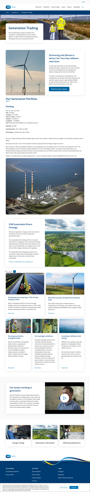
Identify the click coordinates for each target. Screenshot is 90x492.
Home (7, 12)
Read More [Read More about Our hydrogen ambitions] (38, 368)
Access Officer (10, 474)
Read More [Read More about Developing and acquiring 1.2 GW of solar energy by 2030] (11, 313)
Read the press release (59, 89)
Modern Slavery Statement (65, 477)
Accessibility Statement (12, 471)
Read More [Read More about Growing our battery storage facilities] (11, 368)
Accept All (74, 488)
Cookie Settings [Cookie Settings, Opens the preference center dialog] (63, 488)
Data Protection (36, 471)
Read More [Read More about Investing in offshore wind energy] (64, 368)
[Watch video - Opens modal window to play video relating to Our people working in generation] (64, 398)
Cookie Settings (36, 477)
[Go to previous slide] (6, 271)
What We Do (15, 12)
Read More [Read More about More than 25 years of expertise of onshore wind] (51, 313)
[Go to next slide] (14, 271)
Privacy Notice (36, 474)
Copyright (60, 471)
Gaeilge (83, 1)
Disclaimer (61, 474)
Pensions (34, 481)
